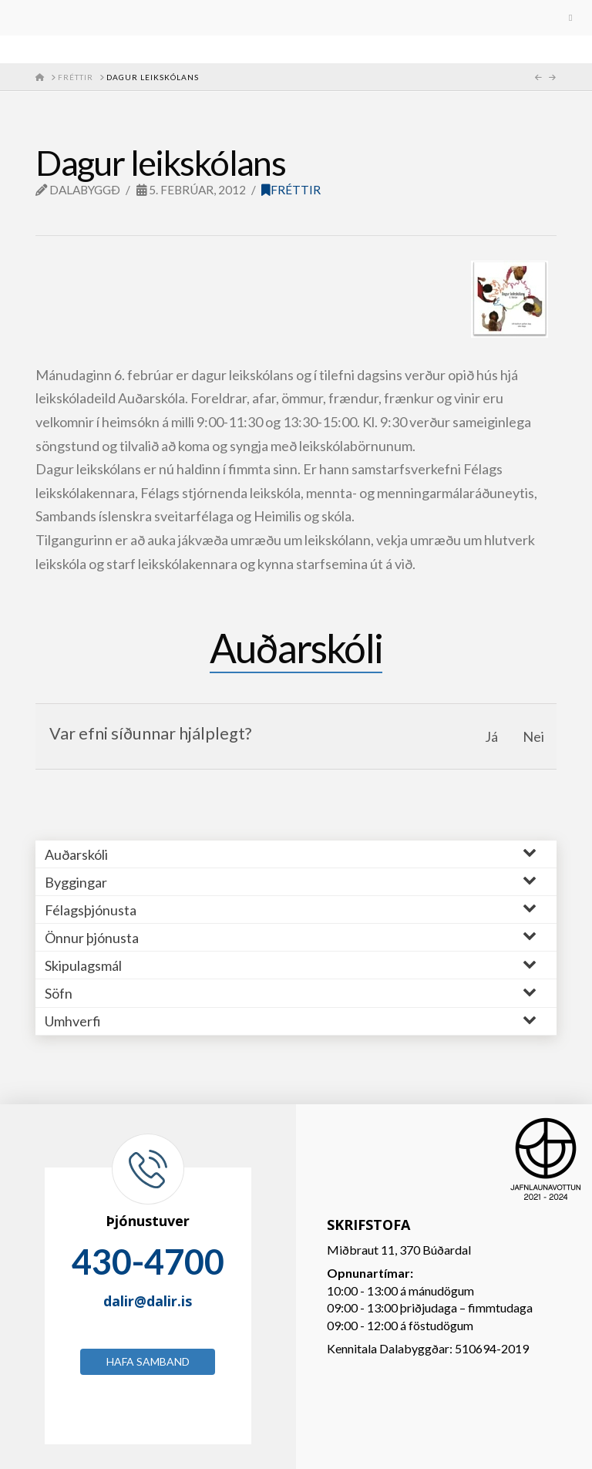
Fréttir (291, 190)
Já (491, 736)
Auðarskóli (296, 648)
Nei (533, 736)
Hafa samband (148, 1361)
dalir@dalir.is (147, 1301)
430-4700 (148, 1261)
